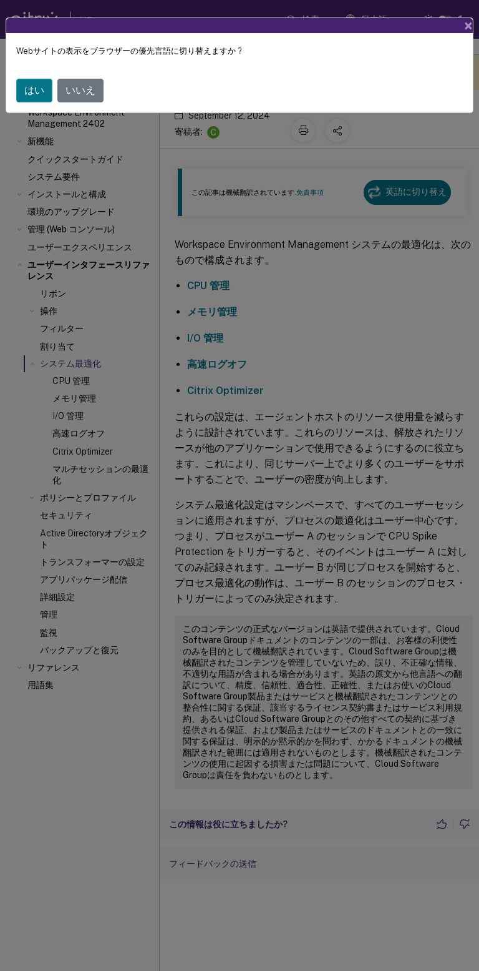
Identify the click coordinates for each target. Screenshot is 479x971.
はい (34, 90)
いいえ (80, 90)
